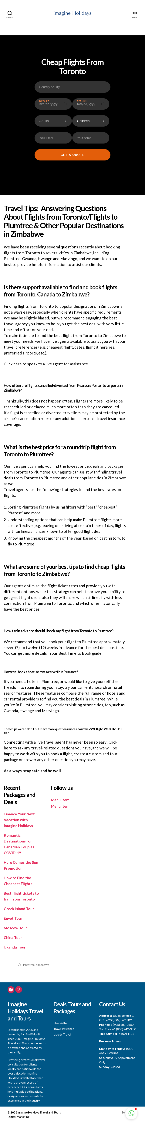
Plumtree (29, 967)
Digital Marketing (18, 1119)
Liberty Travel (62, 1036)
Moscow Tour (16, 930)
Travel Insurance (63, 1031)
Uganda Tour (15, 949)
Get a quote (72, 157)
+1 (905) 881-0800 (121, 1027)
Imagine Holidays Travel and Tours (39, 1115)
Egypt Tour (13, 920)
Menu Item (61, 802)
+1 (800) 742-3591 (124, 1031)
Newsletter (60, 1025)
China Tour (13, 939)
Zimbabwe (42, 967)
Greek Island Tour (20, 910)
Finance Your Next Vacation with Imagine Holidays (20, 822)
